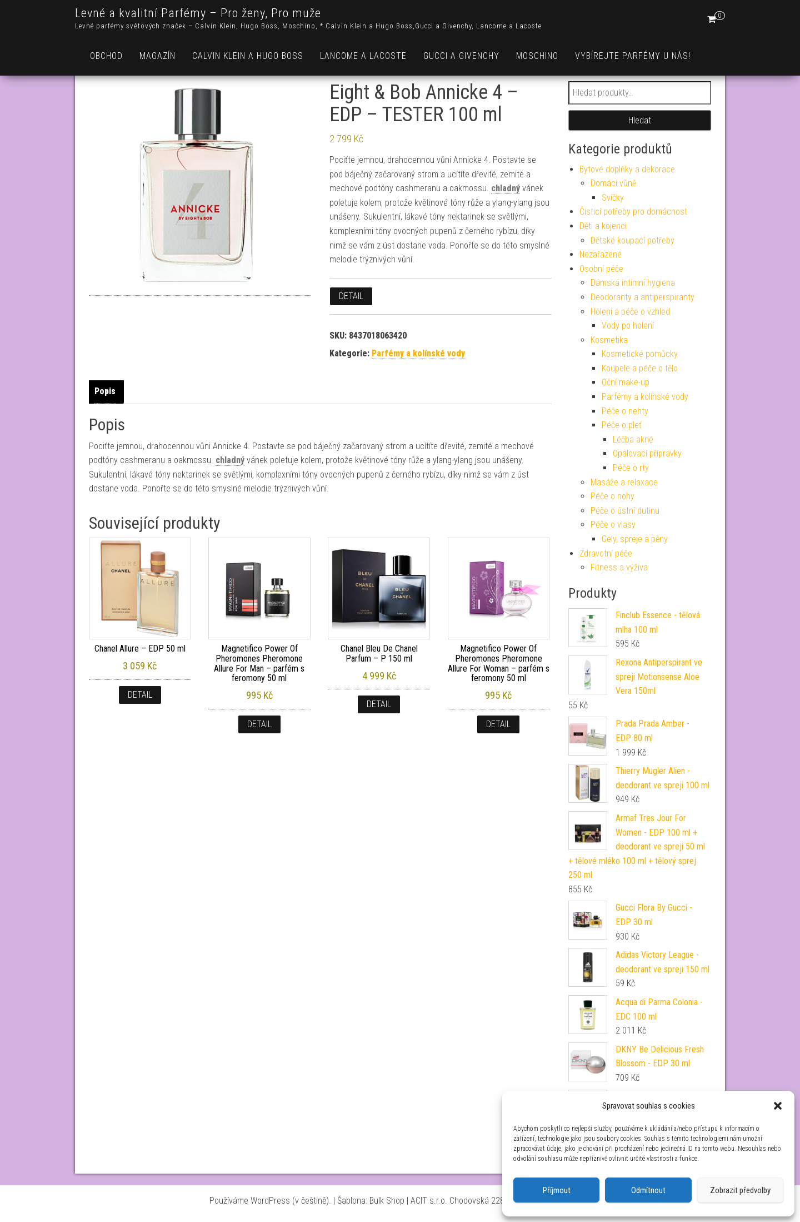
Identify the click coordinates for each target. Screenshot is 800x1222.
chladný (505, 188)
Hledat (639, 120)
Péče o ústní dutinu (625, 510)
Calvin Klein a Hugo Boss (247, 56)
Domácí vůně (613, 183)
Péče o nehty (625, 411)
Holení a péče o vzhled (630, 311)
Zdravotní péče (605, 553)
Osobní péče (601, 269)
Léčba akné (633, 439)
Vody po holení (628, 325)
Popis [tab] (105, 391)
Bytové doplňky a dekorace (627, 169)
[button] (777, 1105)
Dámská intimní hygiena (633, 282)
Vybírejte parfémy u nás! (633, 56)
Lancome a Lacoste (363, 56)
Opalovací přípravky (647, 453)
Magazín (157, 56)
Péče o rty (631, 468)
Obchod (106, 56)
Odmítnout (648, 1190)
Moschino (537, 56)
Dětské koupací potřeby (632, 240)
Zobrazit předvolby (740, 1190)
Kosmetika (609, 340)
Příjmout (557, 1190)
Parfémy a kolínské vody (418, 353)
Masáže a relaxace (624, 482)
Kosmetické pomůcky (640, 354)
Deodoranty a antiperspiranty (642, 297)
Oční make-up (625, 382)
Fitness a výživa (619, 567)
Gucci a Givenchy (461, 56)
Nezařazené (600, 254)
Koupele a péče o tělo (640, 368)
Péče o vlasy (613, 524)
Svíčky (613, 197)
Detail (351, 296)
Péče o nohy (612, 496)
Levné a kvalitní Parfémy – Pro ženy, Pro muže (198, 13)
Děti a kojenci (603, 226)
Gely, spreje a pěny (635, 539)
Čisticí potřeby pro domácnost (633, 211)
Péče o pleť (622, 425)
